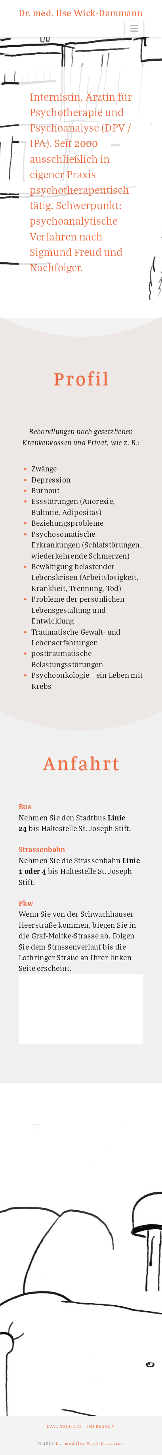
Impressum (101, 1426)
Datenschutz (64, 1426)
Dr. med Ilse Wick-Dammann (90, 1443)
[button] (134, 28)
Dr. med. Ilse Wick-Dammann (81, 12)
